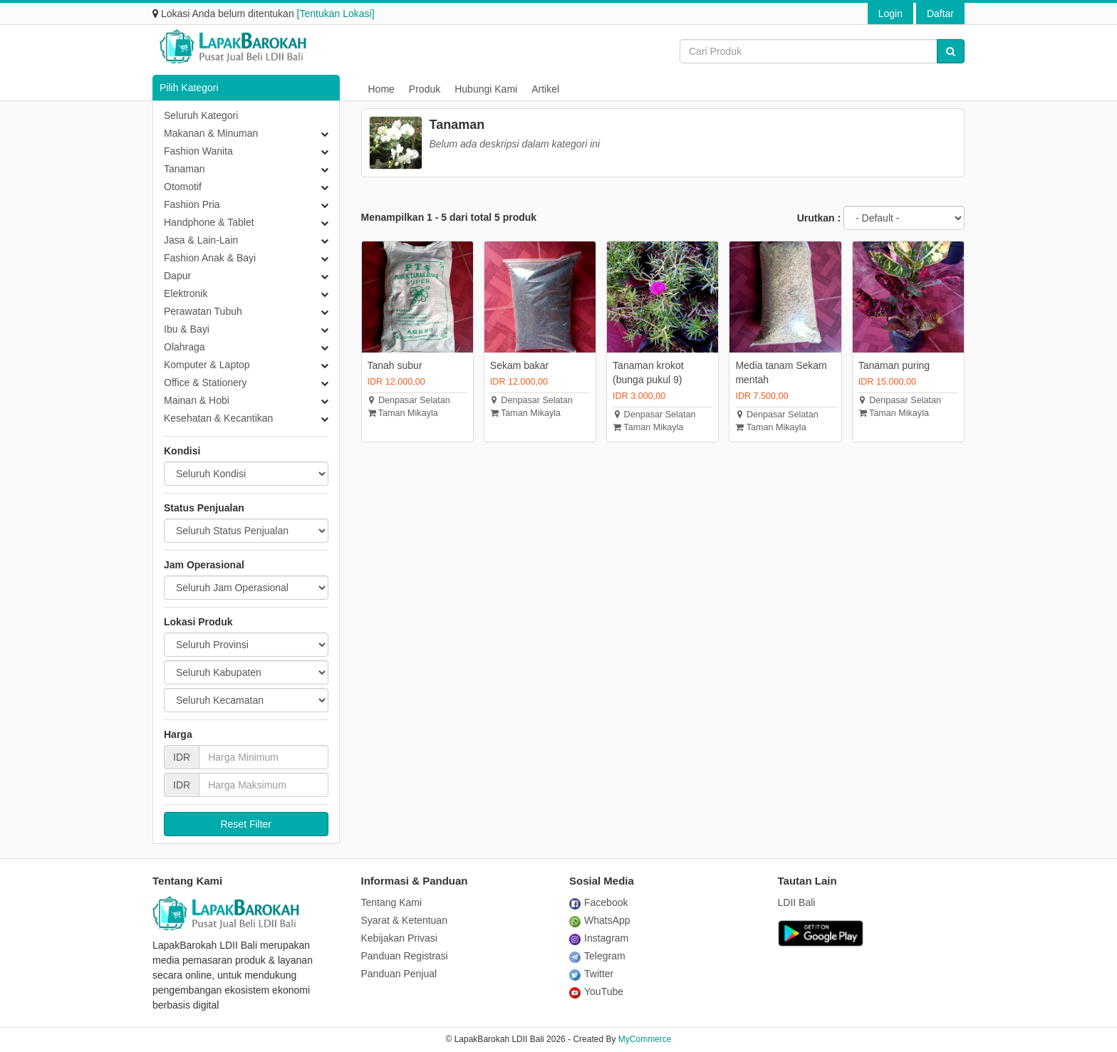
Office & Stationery (205, 382)
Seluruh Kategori (201, 115)
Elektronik (185, 293)
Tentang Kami (391, 902)
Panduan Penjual (399, 973)
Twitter (591, 973)
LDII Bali (797, 902)
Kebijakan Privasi (399, 938)
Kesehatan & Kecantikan (218, 418)
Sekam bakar (519, 365)
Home (381, 89)
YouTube (596, 991)
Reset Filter (245, 824)
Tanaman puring (894, 365)
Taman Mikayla (403, 413)
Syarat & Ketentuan (404, 920)
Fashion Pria (192, 204)
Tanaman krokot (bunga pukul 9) (648, 372)
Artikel (545, 89)
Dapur (177, 275)
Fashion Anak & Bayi (210, 258)
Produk (424, 89)
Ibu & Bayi (186, 329)
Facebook (598, 902)
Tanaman (184, 169)
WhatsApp (599, 920)
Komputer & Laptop (207, 364)
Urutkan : (819, 218)
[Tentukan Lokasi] (336, 13)
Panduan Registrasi (404, 956)
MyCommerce (645, 1039)
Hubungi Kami (485, 89)
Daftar (940, 13)
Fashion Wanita (198, 151)
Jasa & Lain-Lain (201, 240)
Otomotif (183, 186)
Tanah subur (395, 365)
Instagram (598, 938)
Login (890, 13)
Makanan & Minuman (211, 133)
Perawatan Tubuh (203, 311)
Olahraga (184, 347)
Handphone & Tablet (209, 222)
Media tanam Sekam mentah (780, 372)
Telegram (597, 956)
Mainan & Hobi (196, 400)
